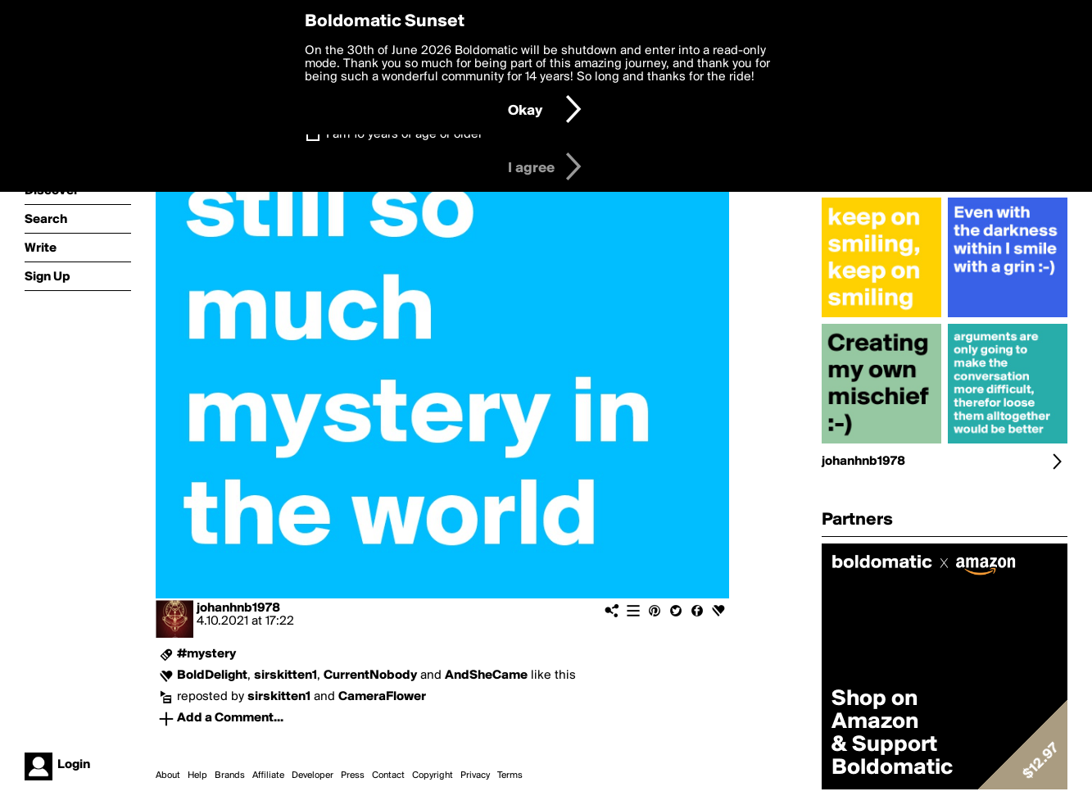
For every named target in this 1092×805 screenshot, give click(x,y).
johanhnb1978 (238, 608)
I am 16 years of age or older (404, 134)
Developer (312, 775)
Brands (230, 775)
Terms (510, 775)
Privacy (475, 775)
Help (197, 775)
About (168, 775)
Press (353, 775)
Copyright (432, 775)
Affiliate (268, 775)
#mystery (206, 654)
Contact (388, 775)
